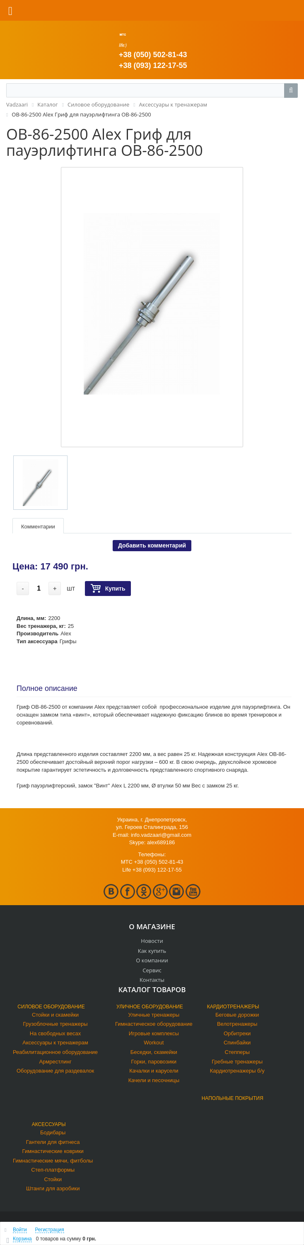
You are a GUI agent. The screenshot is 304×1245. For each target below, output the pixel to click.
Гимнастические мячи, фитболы (53, 1161)
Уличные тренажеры (154, 1015)
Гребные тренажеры (237, 1061)
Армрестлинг (55, 1061)
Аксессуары (49, 1124)
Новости (152, 941)
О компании (152, 960)
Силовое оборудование (50, 1007)
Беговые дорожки (237, 1015)
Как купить (152, 950)
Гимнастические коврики (53, 1151)
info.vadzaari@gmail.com (161, 835)
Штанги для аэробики (53, 1188)
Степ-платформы (53, 1170)
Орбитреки (237, 1033)
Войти (20, 1230)
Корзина (22, 1239)
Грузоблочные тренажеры (55, 1024)
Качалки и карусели (153, 1071)
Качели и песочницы (153, 1080)
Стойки (53, 1179)
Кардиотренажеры (233, 1007)
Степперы (237, 1052)
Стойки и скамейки (55, 1015)
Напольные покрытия (232, 1098)
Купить (107, 588)
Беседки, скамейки (153, 1052)
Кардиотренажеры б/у (237, 1071)
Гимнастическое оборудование (154, 1024)
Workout (154, 1042)
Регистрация (49, 1230)
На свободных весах (55, 1033)
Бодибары (52, 1132)
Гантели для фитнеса (53, 1142)
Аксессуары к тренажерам (55, 1042)
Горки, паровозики (154, 1061)
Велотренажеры (237, 1024)
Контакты (152, 979)
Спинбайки (237, 1042)
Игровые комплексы (154, 1033)
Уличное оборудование (149, 1007)
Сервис (151, 970)
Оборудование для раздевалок (55, 1071)
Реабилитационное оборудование (55, 1052)
